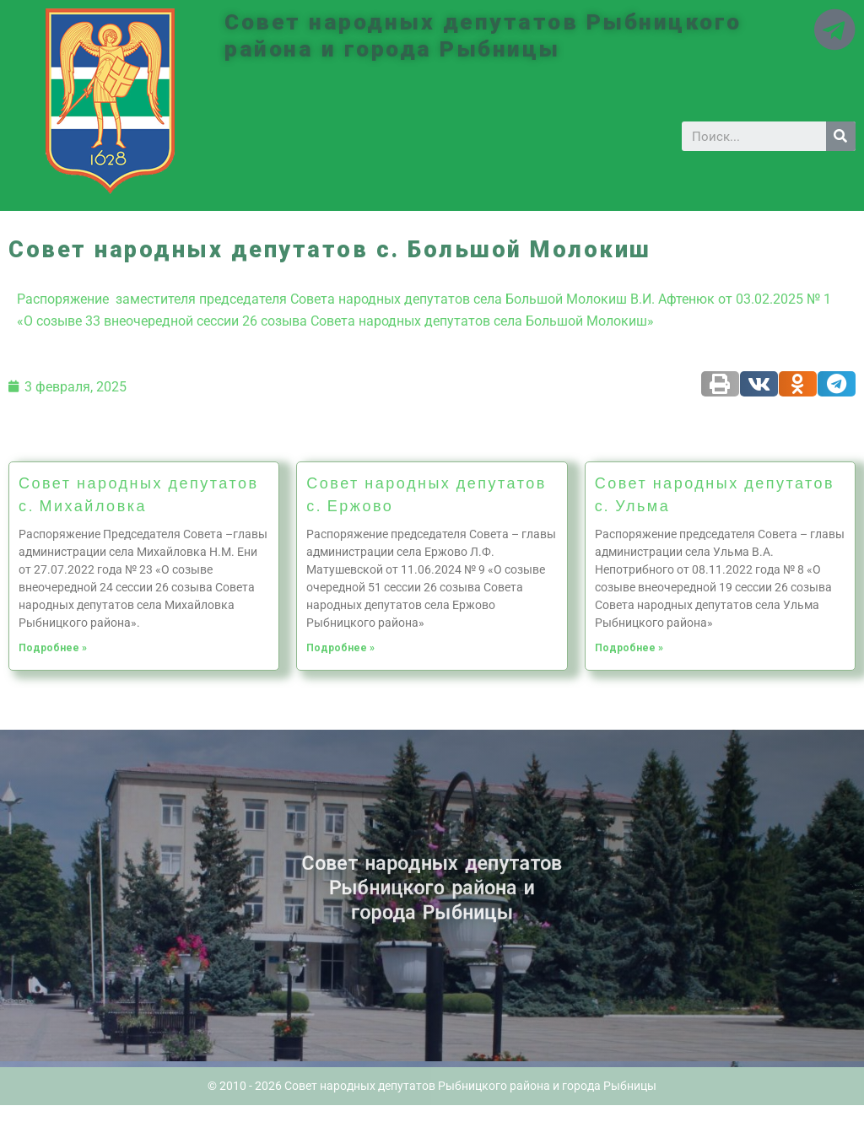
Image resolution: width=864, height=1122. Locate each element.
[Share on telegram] (837, 383)
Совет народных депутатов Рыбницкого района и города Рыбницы (487, 35)
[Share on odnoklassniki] (798, 383)
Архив (11, 897)
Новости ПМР (13, 892)
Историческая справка (14, 902)
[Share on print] (720, 383)
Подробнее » (53, 648)
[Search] (841, 136)
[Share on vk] (759, 383)
